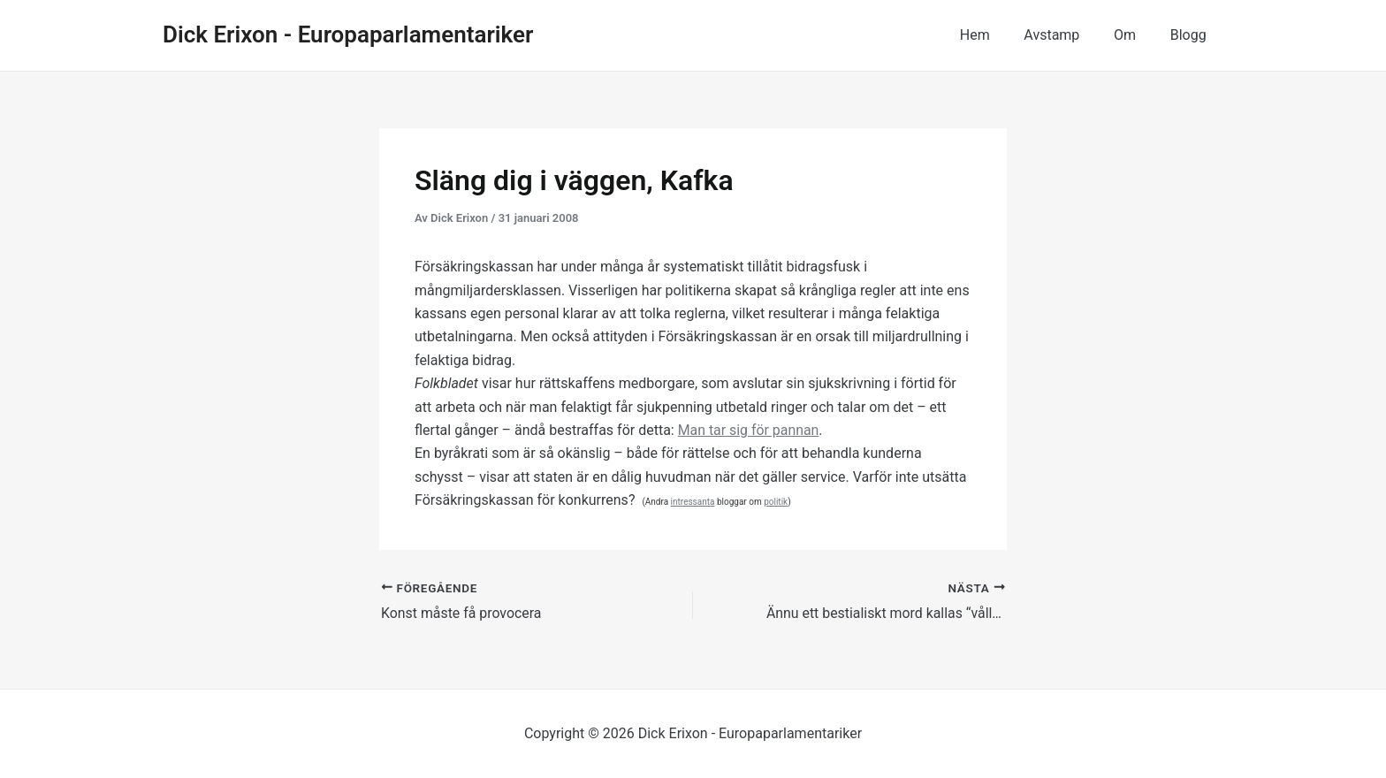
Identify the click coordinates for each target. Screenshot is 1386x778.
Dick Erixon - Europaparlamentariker (348, 34)
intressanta (693, 502)
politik (776, 502)
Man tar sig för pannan (749, 430)
